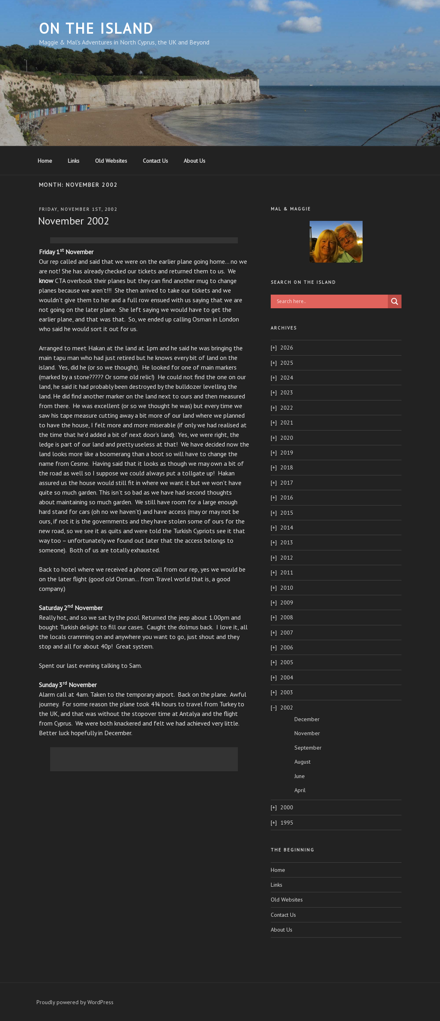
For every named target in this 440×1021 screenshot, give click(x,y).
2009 (286, 602)
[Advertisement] (144, 242)
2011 (286, 572)
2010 (286, 587)
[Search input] (331, 301)
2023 (286, 392)
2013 (286, 542)
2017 (286, 482)
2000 (286, 807)
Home (45, 160)
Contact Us (155, 160)
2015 (286, 512)
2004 (286, 677)
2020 (286, 437)
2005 (286, 662)
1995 (286, 822)
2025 (286, 362)
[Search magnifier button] (394, 301)
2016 (286, 497)
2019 (286, 452)
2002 (286, 707)
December (307, 719)
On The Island (96, 28)
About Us (194, 160)
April (300, 790)
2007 (286, 632)
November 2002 (73, 220)
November (307, 733)
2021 (286, 422)
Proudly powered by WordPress (75, 1002)
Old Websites (111, 160)
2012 (286, 557)
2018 (286, 467)
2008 (286, 617)
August (302, 761)
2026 (286, 347)
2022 (286, 407)
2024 (286, 377)
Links (73, 160)
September (308, 747)
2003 (286, 692)
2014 (286, 527)
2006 (286, 647)
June (299, 776)
